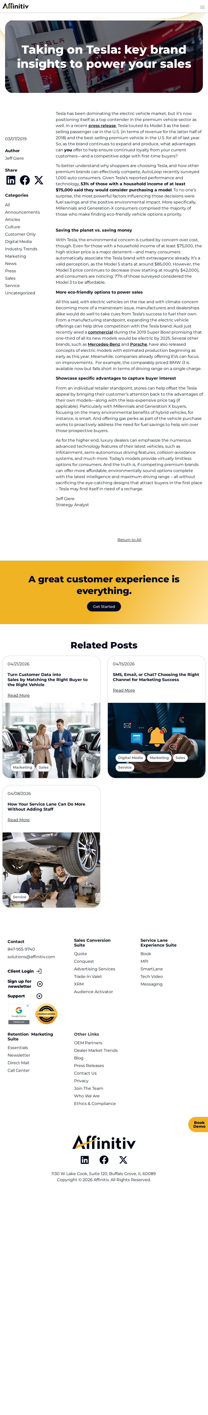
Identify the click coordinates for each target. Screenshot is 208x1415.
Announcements (22, 212)
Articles (12, 219)
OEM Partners (88, 1044)
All (7, 204)
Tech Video (152, 978)
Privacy (81, 1082)
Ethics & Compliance (95, 1105)
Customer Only (20, 234)
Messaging (152, 985)
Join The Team (88, 1090)
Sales (10, 278)
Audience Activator (93, 993)
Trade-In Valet (88, 978)
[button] (10, 180)
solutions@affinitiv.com (31, 958)
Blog (78, 1059)
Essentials (18, 1049)
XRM (79, 985)
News (10, 263)
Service (12, 285)
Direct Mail (18, 1064)
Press (10, 271)
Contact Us (85, 1074)
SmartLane (152, 970)
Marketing (15, 256)
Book (146, 955)
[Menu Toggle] (202, 7)
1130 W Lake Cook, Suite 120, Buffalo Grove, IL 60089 (104, 1175)
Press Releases (89, 1067)
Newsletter (19, 1056)
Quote (80, 955)
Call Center (19, 1072)
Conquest (84, 962)
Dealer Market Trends (96, 1052)
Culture (12, 226)
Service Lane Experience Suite (159, 944)
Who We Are (87, 1097)
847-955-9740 (21, 950)
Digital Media (18, 241)
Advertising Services (94, 970)
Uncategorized (20, 293)
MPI (144, 962)
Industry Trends (21, 249)
